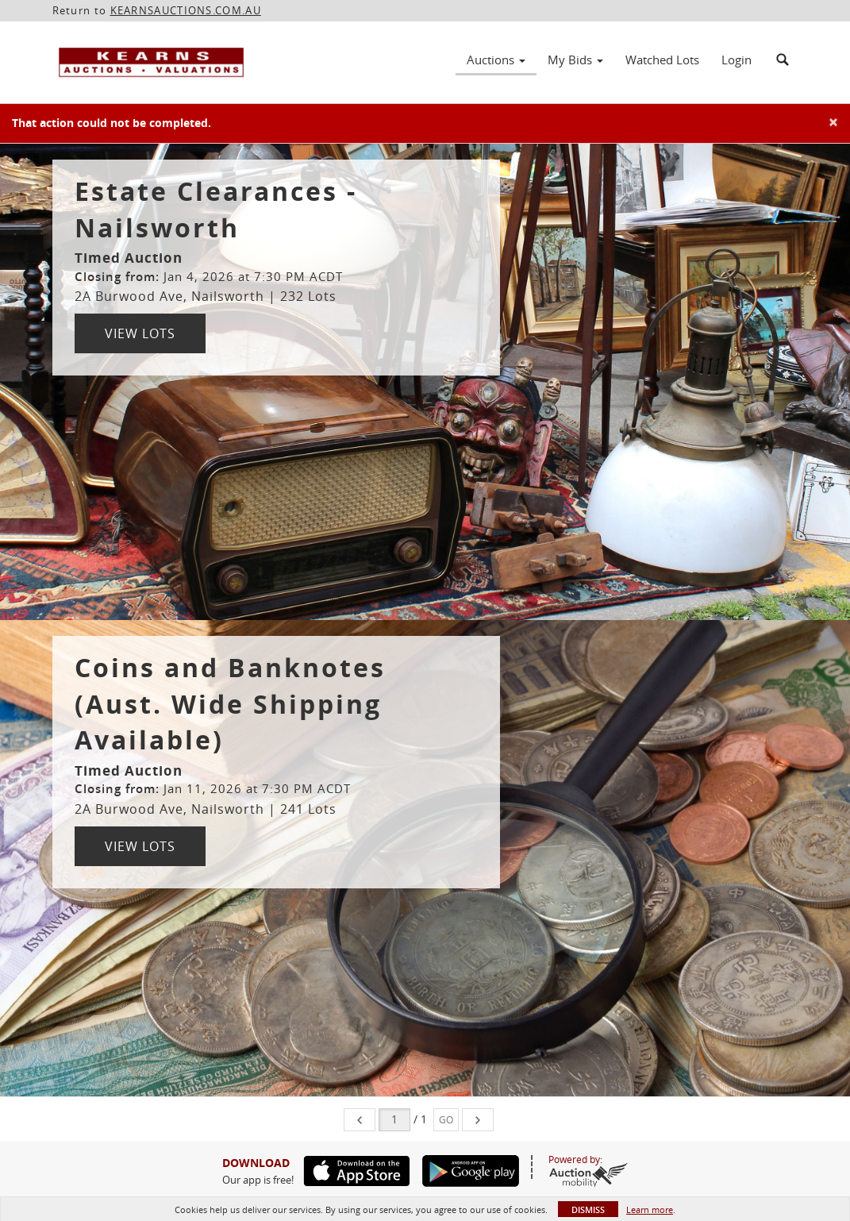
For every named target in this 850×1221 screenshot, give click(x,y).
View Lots (140, 333)
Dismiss (588, 1209)
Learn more (649, 1209)
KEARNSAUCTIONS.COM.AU (185, 10)
